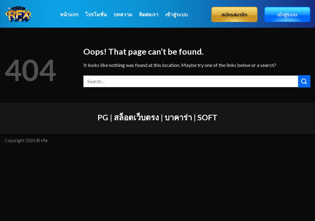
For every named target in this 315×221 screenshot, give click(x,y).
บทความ (123, 14)
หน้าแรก (69, 14)
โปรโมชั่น (96, 14)
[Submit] (304, 81)
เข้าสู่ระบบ (176, 14)
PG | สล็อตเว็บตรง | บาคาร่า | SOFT (157, 117)
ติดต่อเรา (148, 14)
